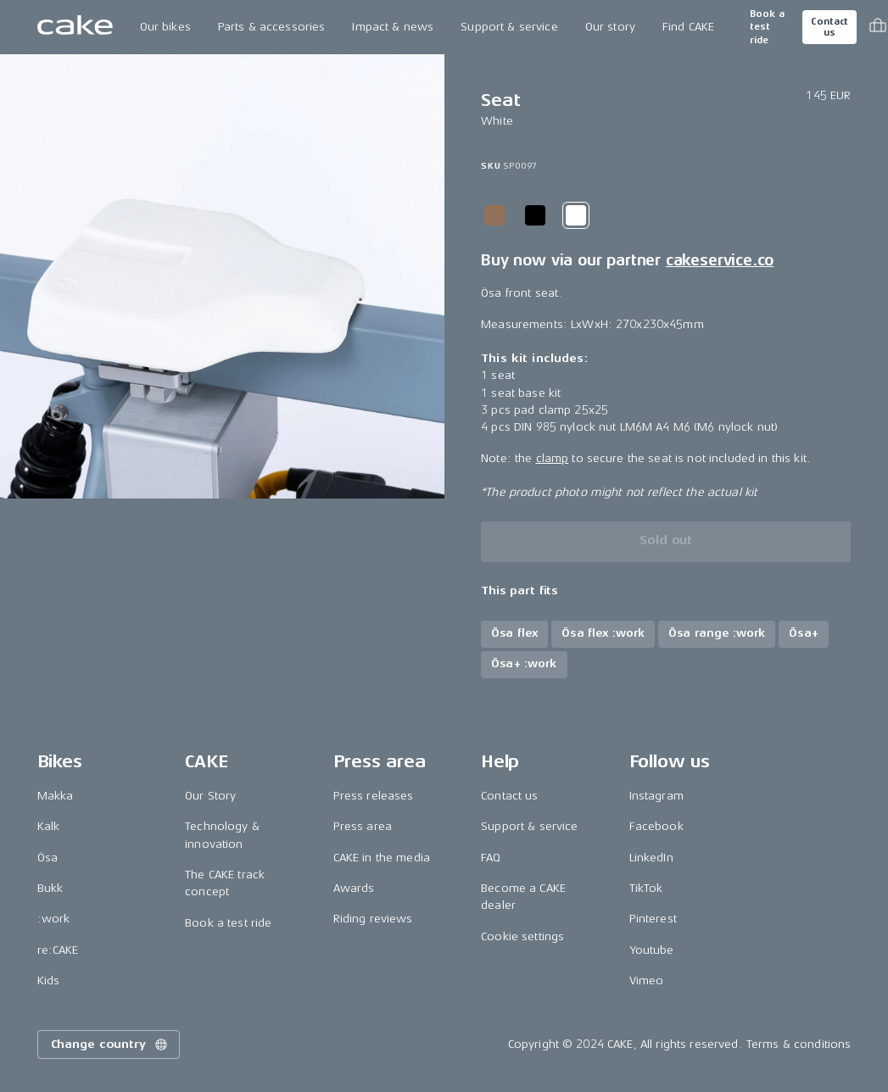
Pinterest (653, 918)
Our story (610, 26)
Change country (110, 1044)
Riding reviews (373, 918)
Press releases (373, 795)
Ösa (47, 857)
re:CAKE (58, 950)
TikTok (646, 888)
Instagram (656, 795)
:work (53, 918)
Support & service (509, 26)
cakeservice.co (720, 260)
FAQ (490, 857)
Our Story (210, 795)
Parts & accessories (272, 26)
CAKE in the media (381, 857)
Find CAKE (688, 26)
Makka (55, 795)
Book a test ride (767, 27)
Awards (354, 888)
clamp (552, 458)
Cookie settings (522, 936)
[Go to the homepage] (75, 27)
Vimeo (646, 980)
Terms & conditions (799, 1044)
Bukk (50, 888)
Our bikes (165, 26)
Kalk (48, 826)
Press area (362, 826)
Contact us (829, 27)
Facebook (656, 826)
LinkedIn (651, 857)
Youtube (651, 950)
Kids (48, 980)
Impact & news (392, 26)
